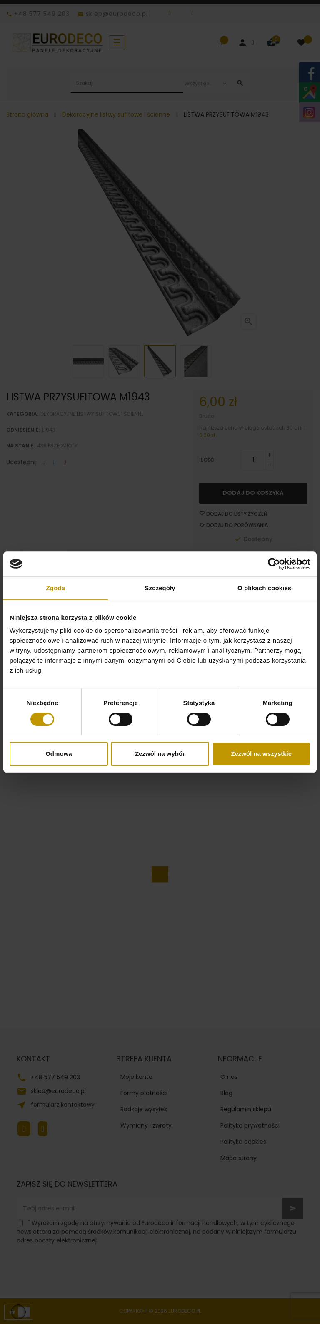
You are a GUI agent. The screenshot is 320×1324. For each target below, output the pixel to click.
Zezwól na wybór (160, 753)
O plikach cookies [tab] (264, 587)
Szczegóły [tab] (160, 587)
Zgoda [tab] (55, 587)
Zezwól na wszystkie (261, 753)
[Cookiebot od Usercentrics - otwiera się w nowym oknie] (274, 564)
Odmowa (58, 753)
